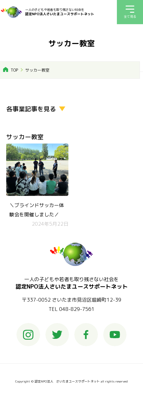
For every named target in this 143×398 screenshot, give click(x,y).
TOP (14, 70)
